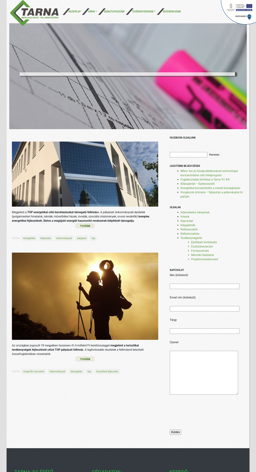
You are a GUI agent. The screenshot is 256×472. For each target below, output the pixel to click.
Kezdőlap (75, 11)
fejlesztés (45, 238)
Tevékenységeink (143, 11)
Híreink (184, 216)
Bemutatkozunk (114, 11)
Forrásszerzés (200, 250)
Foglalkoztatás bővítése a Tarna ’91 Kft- (205, 179)
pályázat (81, 238)
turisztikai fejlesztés (107, 371)
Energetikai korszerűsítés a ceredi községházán (210, 188)
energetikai (29, 238)
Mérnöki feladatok (202, 255)
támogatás (76, 371)
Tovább (85, 225)
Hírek (91, 11)
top (93, 238)
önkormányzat (64, 238)
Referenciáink (172, 11)
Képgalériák (187, 225)
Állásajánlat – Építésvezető (197, 183)
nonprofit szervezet (33, 371)
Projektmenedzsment (204, 259)
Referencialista (189, 233)
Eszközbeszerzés (202, 246)
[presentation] (197, 415)
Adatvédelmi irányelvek (194, 212)
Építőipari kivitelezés (204, 242)
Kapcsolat (186, 221)
